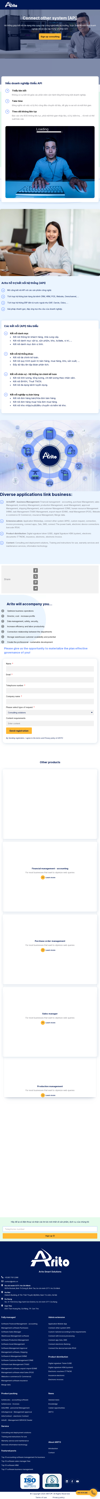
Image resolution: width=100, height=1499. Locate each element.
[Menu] (94, 5)
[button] (50, 36)
